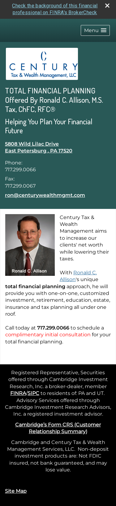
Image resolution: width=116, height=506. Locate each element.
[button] (95, 29)
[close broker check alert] (107, 4)
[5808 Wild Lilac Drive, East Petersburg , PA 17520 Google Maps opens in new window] (38, 147)
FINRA (18, 393)
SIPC (33, 393)
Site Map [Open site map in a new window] (16, 490)
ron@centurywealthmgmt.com (45, 194)
